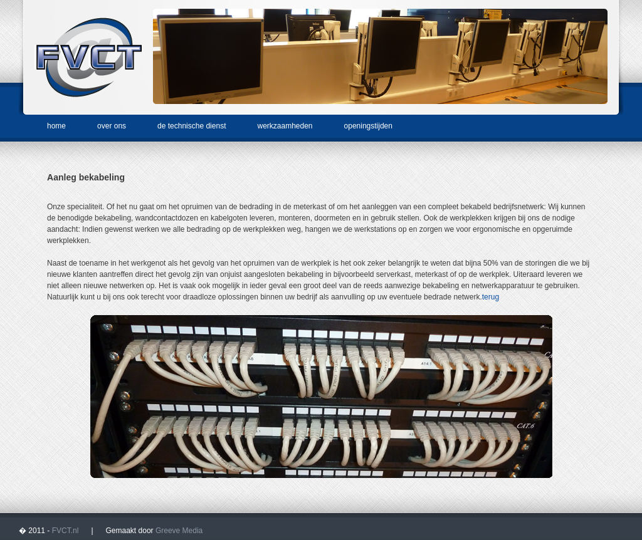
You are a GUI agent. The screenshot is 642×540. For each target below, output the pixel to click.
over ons (111, 126)
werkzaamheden (284, 126)
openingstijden (368, 126)
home (56, 126)
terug (490, 297)
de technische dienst (191, 126)
